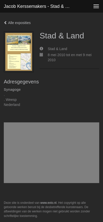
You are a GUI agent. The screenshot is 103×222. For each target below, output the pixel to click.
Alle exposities (17, 23)
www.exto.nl (48, 203)
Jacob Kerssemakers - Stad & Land (39, 6)
